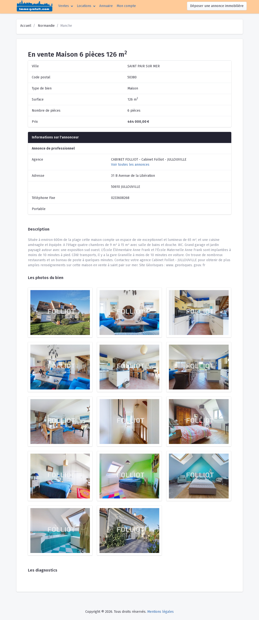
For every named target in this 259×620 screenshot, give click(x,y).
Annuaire (106, 6)
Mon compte (127, 5)
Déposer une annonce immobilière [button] (217, 6)
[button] (65, 6)
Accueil (25, 26)
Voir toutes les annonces (130, 165)
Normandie (46, 26)
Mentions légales (160, 612)
